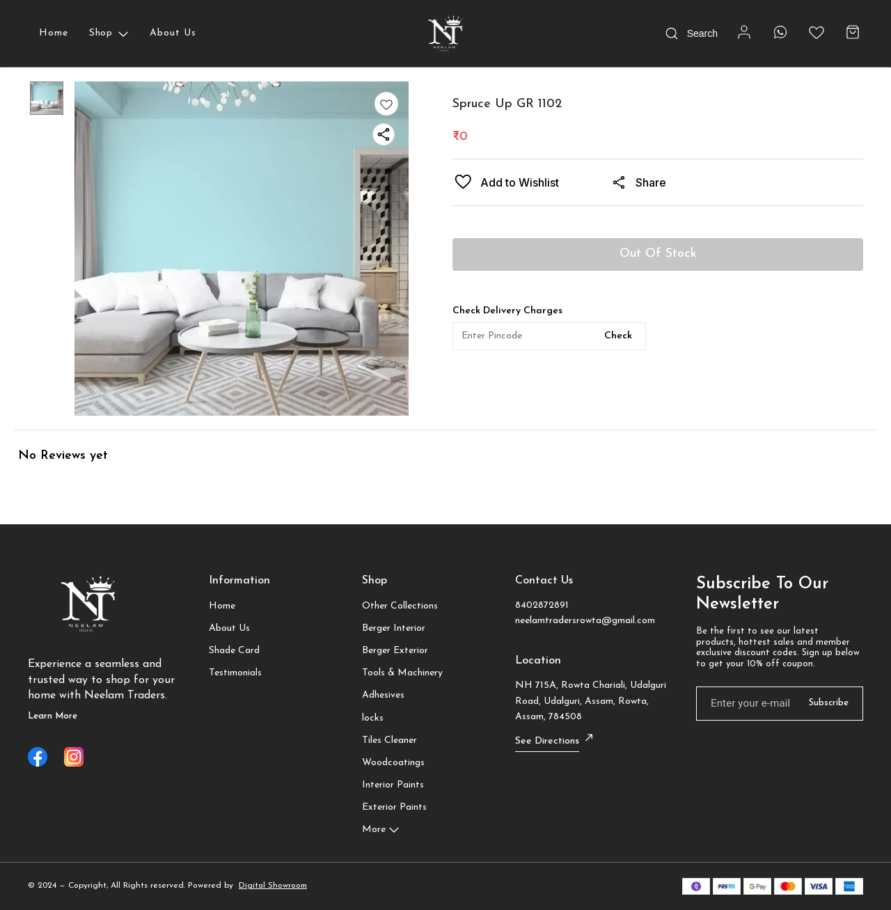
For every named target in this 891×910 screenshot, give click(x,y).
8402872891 (542, 605)
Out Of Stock (658, 253)
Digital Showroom (273, 885)
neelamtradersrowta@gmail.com (585, 620)
